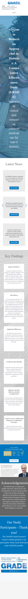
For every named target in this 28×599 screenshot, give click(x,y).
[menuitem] (3, 6)
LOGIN (14, 12)
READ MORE (14, 188)
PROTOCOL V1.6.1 (14, 571)
